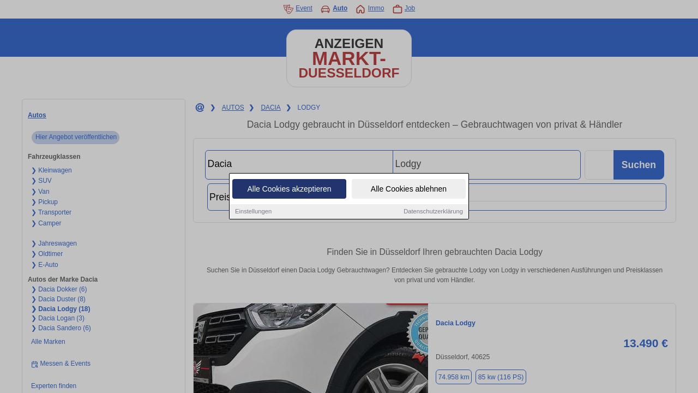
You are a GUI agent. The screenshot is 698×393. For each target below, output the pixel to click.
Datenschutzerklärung (433, 212)
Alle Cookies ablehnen (409, 189)
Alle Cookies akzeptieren (289, 189)
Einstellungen (253, 212)
